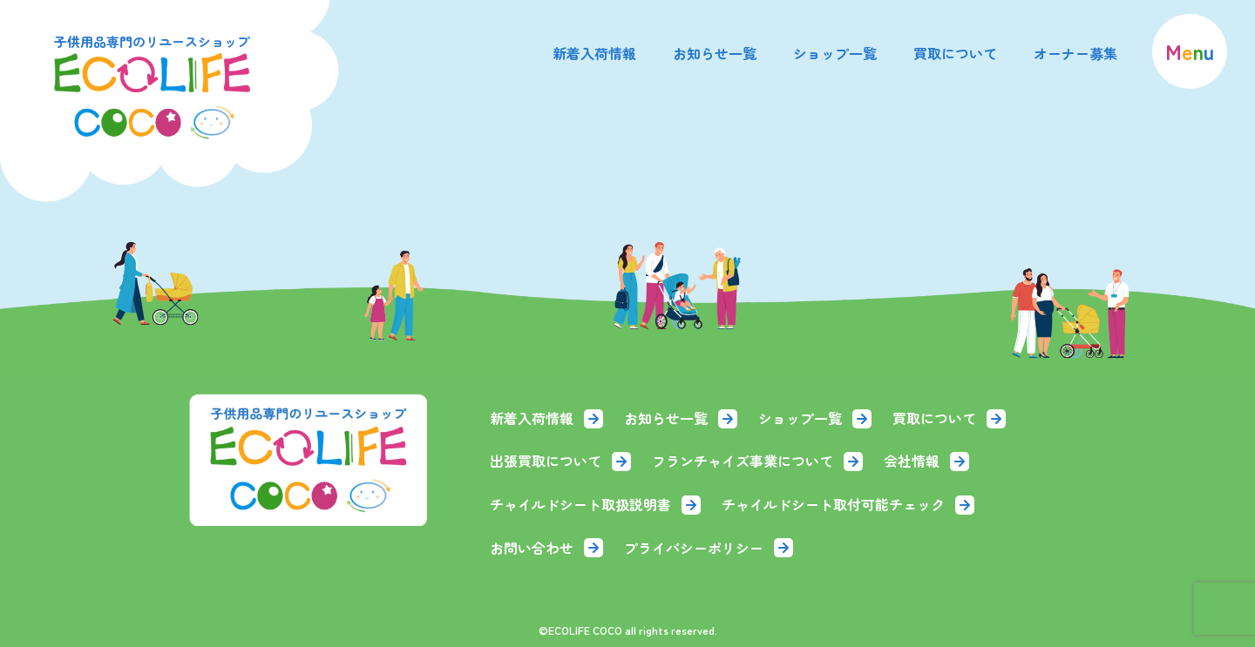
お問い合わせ (546, 547)
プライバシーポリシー (708, 547)
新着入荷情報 (594, 53)
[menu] (1189, 51)
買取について (955, 53)
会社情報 (926, 460)
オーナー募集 (1075, 53)
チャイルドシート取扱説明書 (595, 504)
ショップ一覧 (835, 53)
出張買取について (560, 460)
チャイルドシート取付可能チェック (848, 504)
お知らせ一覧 (714, 53)
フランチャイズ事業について (757, 460)
